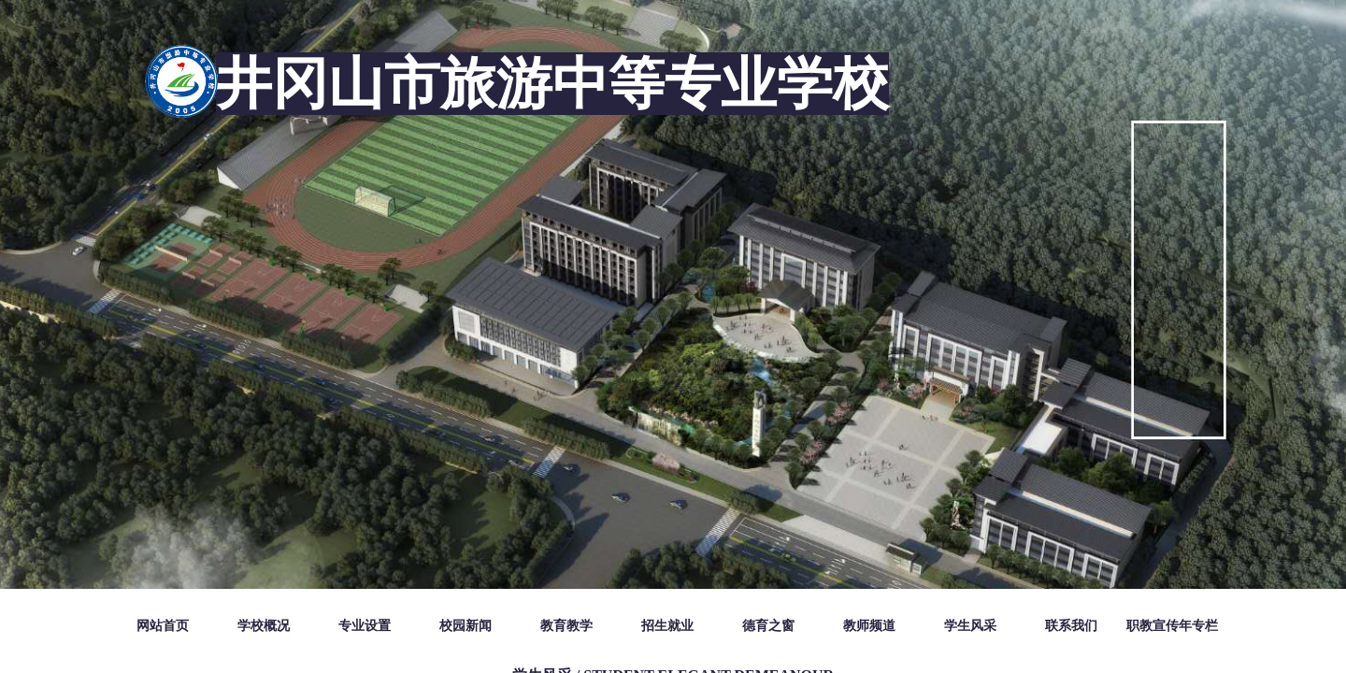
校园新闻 (465, 626)
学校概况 (263, 626)
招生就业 (667, 626)
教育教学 (566, 626)
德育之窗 (768, 626)
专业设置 (364, 626)
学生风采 (970, 626)
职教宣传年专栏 (1172, 626)
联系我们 (1071, 626)
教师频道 (869, 626)
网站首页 (162, 626)
